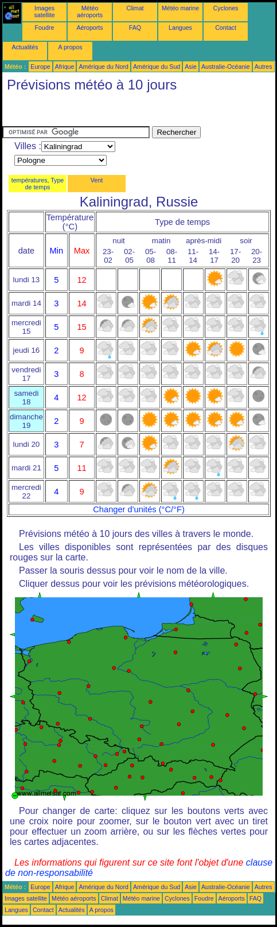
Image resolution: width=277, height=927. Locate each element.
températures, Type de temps (37, 183)
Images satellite (44, 11)
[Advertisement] (94, 112)
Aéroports (89, 27)
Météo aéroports (90, 11)
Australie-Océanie (225, 66)
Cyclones (226, 8)
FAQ (135, 27)
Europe (40, 66)
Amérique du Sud (156, 66)
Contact (225, 27)
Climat (134, 8)
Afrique (65, 66)
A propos (70, 47)
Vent (97, 180)
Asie (191, 66)
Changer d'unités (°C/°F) (139, 509)
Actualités (24, 47)
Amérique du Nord (103, 66)
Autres (263, 66)
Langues (180, 27)
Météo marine (180, 8)
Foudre (44, 27)
